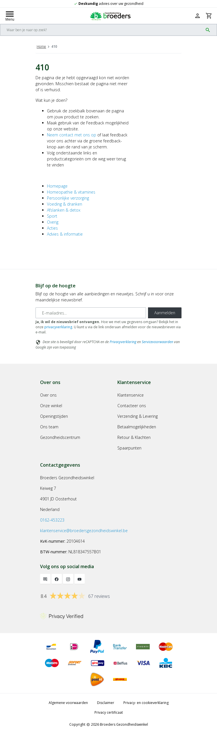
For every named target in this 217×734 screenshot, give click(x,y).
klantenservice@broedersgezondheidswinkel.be (84, 530)
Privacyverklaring (123, 341)
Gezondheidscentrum (60, 437)
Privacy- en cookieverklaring (146, 702)
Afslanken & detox (63, 210)
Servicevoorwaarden (157, 341)
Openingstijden (54, 416)
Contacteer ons (131, 405)
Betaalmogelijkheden (136, 426)
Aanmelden (164, 312)
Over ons (48, 395)
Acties (52, 228)
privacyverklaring (58, 327)
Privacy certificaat (108, 712)
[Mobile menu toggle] (10, 16)
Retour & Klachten (134, 437)
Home (41, 46)
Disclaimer (105, 702)
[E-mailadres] (90, 312)
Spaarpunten (129, 448)
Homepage (57, 186)
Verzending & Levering (137, 416)
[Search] (101, 30)
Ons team (49, 426)
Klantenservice (130, 395)
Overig (52, 222)
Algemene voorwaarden (68, 702)
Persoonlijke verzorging (68, 198)
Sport (52, 216)
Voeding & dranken (64, 204)
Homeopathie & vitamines (71, 192)
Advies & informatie (65, 234)
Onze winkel (51, 405)
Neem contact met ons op (71, 135)
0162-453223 (52, 520)
